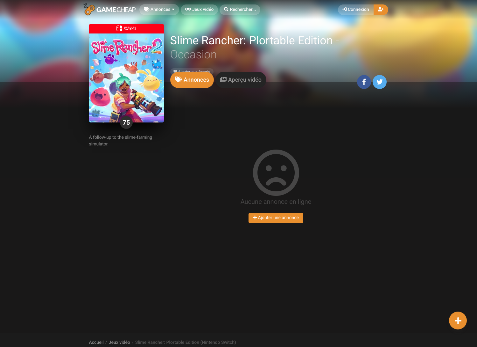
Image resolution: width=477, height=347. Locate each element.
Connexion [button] (355, 9)
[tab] (192, 80)
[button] (240, 9)
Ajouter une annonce (276, 217)
